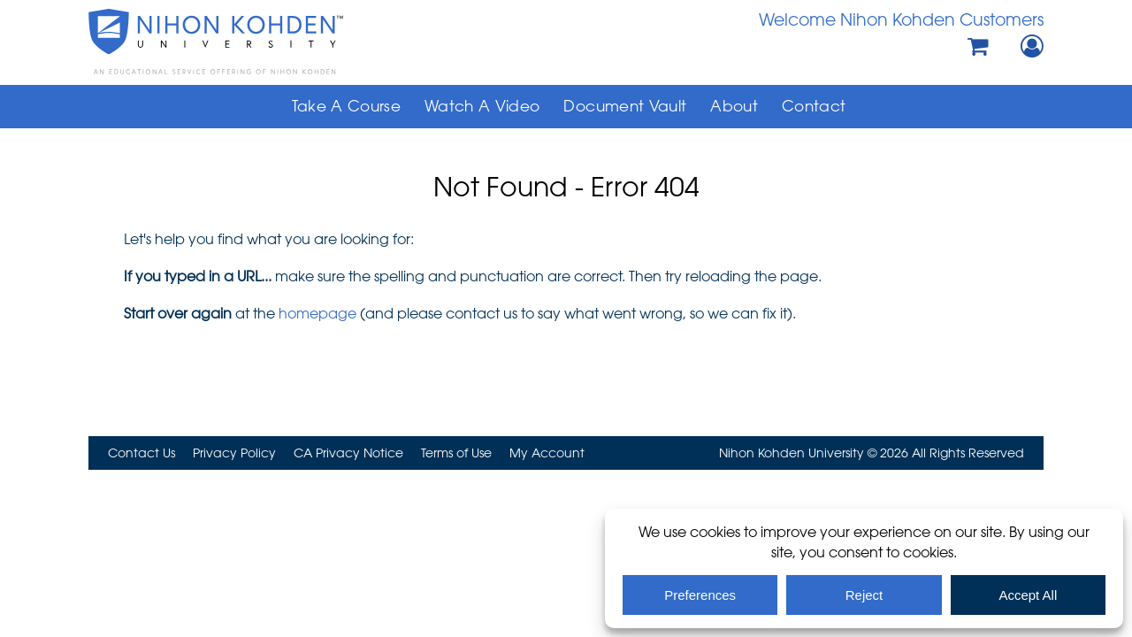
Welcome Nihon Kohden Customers (901, 19)
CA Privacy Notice (348, 452)
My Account (547, 452)
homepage (317, 313)
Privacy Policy (234, 452)
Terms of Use (456, 452)
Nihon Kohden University (265, 41)
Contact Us (141, 452)
